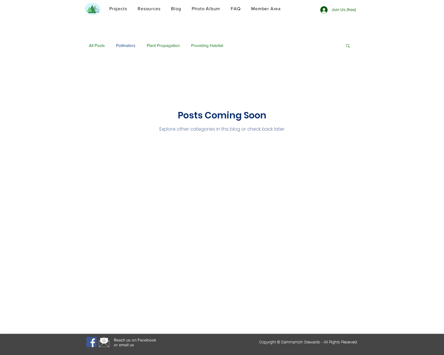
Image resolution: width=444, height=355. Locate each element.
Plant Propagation (163, 45)
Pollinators (125, 45)
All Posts (97, 45)
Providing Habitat (207, 45)
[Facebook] (91, 342)
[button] (348, 46)
